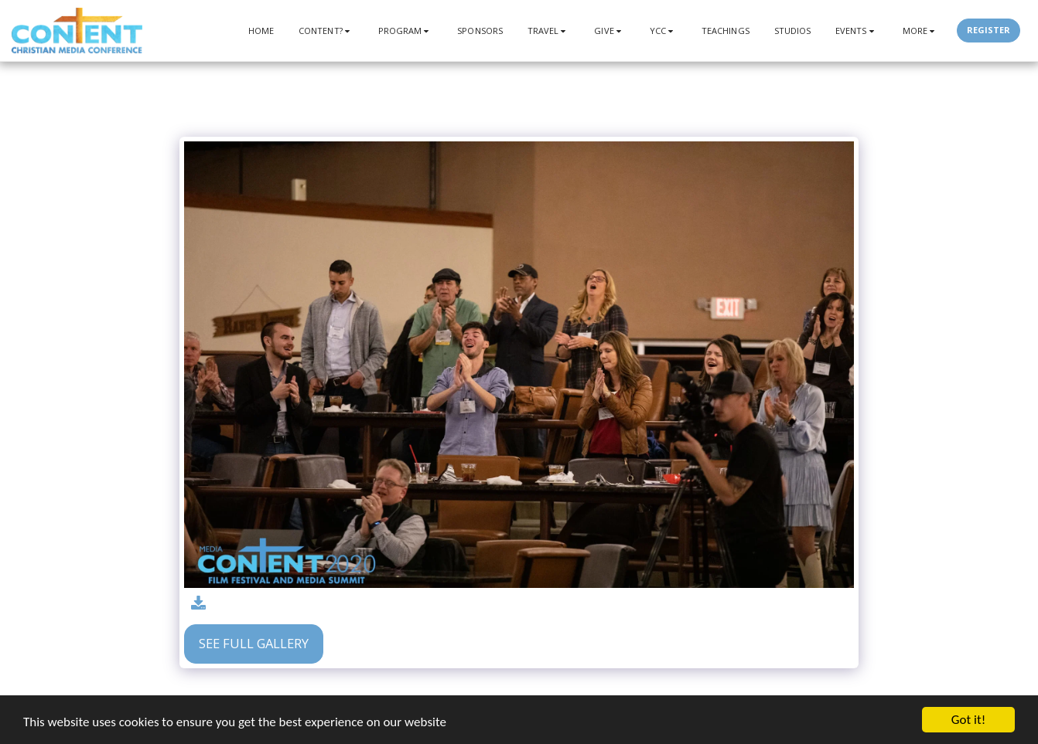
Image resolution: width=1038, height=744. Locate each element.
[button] (326, 30)
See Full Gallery (254, 643)
